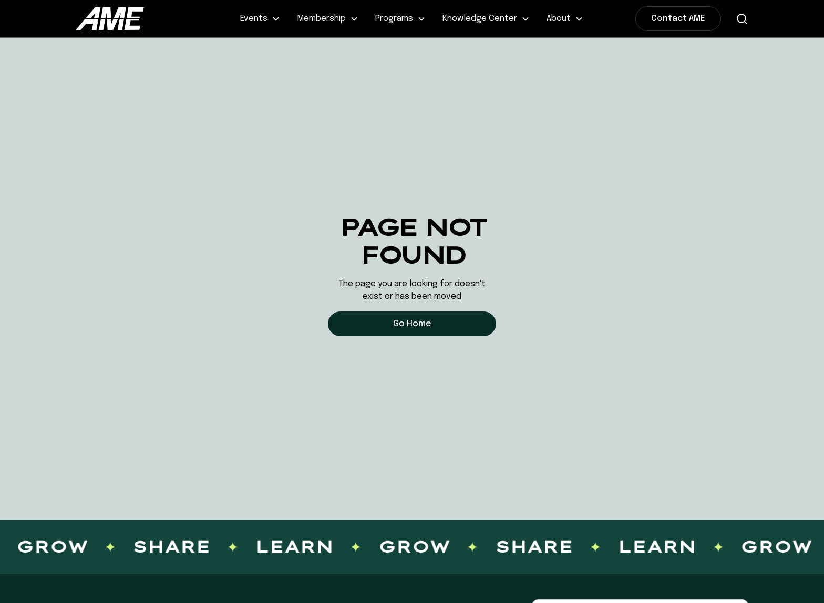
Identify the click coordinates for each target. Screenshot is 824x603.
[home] (146, 18)
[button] (260, 18)
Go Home (412, 323)
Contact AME (678, 18)
